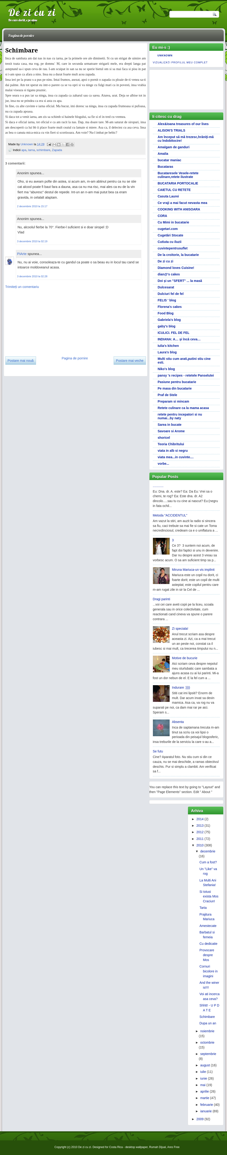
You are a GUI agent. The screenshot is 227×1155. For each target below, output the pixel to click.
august (205, 1065)
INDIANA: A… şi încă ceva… (179, 339)
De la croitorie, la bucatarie (178, 255)
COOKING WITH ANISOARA (179, 209)
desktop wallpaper (136, 1147)
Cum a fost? (208, 862)
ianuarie (206, 1111)
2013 (200, 825)
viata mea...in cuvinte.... (176, 457)
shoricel (164, 437)
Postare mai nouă (21, 360)
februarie (206, 1105)
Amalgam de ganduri (174, 147)
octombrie (207, 1042)
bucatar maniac (169, 160)
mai (202, 1085)
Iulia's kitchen (168, 346)
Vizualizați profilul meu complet (180, 62)
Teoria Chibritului (171, 444)
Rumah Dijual (157, 1147)
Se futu (158, 751)
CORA (162, 216)
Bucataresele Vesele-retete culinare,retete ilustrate (178, 175)
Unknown (27, 144)
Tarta (203, 908)
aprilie (204, 1091)
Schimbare (207, 1017)
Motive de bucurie (184, 658)
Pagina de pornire (21, 35)
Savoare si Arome (171, 431)
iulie (203, 1072)
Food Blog (166, 313)
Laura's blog (167, 352)
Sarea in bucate (169, 424)
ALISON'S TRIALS (171, 130)
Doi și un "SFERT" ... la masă (180, 281)
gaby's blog (166, 326)
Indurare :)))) (181, 687)
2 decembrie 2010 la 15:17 (32, 206)
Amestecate (208, 926)
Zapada (57, 150)
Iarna (31, 150)
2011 (200, 839)
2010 (200, 845)
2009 (200, 1119)
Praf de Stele (167, 395)
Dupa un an (208, 1023)
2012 (200, 832)
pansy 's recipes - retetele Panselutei (186, 375)
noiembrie (207, 1031)
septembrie (208, 1054)
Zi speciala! (180, 628)
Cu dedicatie (208, 943)
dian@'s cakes (169, 274)
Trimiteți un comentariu (22, 287)
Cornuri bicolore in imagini (209, 971)
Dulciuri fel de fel (171, 294)
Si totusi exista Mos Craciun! (209, 896)
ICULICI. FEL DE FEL (174, 333)
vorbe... (163, 463)
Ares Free (173, 1147)
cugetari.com (168, 229)
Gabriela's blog (169, 320)
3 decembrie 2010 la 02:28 (32, 276)
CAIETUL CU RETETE (174, 190)
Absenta (178, 722)
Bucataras (165, 166)
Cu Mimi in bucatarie (173, 222)
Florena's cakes (170, 307)
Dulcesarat (166, 287)
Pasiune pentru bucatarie (177, 382)
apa (23, 150)
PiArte (22, 254)
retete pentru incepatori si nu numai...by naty (180, 416)
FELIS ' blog (167, 300)
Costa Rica (116, 1147)
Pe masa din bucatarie (175, 388)
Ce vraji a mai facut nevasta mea (182, 203)
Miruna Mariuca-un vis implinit (193, 569)
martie (204, 1098)
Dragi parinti (161, 599)
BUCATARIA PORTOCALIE (178, 183)
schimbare (43, 150)
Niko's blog (166, 369)
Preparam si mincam (173, 401)
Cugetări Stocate (170, 235)
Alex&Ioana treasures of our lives (183, 124)
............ (158, 486)
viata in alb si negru (173, 450)
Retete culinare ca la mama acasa (183, 408)
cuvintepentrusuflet (173, 248)
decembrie (207, 851)
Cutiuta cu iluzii (169, 242)
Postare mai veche (129, 360)
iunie (203, 1078)
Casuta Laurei (168, 196)
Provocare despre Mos (207, 955)
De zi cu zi (32, 12)
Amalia (163, 153)
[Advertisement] (40, 321)
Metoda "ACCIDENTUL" (170, 515)
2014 (200, 819)
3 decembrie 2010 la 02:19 (32, 241)
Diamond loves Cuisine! (176, 268)
